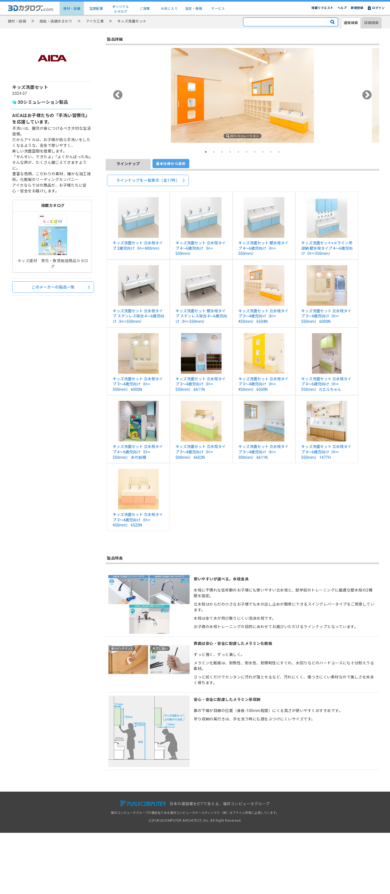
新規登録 (357, 8)
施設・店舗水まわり (56, 21)
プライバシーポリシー (273, 821)
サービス (218, 9)
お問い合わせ (267, 803)
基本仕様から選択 (171, 164)
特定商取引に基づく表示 (275, 826)
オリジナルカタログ (120, 9)
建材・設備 (71, 9)
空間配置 (96, 9)
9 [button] (271, 152)
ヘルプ (342, 8)
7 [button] (254, 152)
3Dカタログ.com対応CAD (219, 803)
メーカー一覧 (94, 821)
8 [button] (262, 152)
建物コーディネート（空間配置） (108, 815)
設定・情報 (193, 9)
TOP (88, 803)
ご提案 (145, 9)
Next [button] (367, 95)
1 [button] (206, 152)
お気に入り (169, 9)
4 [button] (230, 152)
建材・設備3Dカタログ (101, 809)
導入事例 (148, 815)
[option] (242, 95)
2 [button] (214, 152)
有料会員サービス (154, 809)
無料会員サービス (154, 803)
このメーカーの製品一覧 (60, 287)
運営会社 (264, 832)
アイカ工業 (95, 21)
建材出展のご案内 (212, 815)
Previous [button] (118, 95)
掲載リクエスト (322, 8)
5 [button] (238, 152)
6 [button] (246, 152)
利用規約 (264, 815)
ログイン (378, 8)
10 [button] (279, 152)
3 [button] (222, 152)
